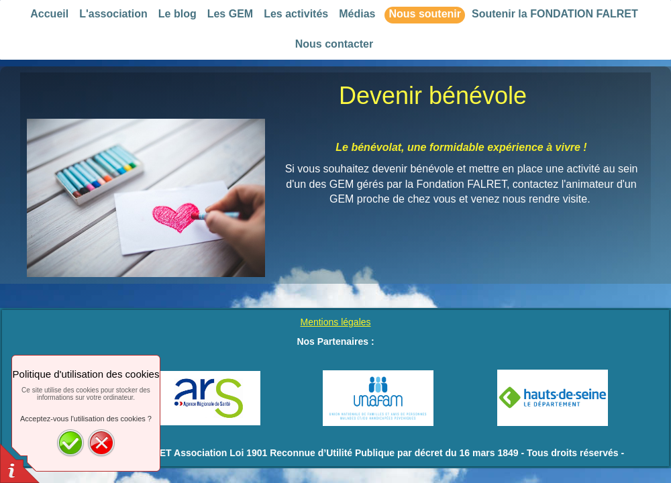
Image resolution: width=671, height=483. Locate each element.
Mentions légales (335, 322)
